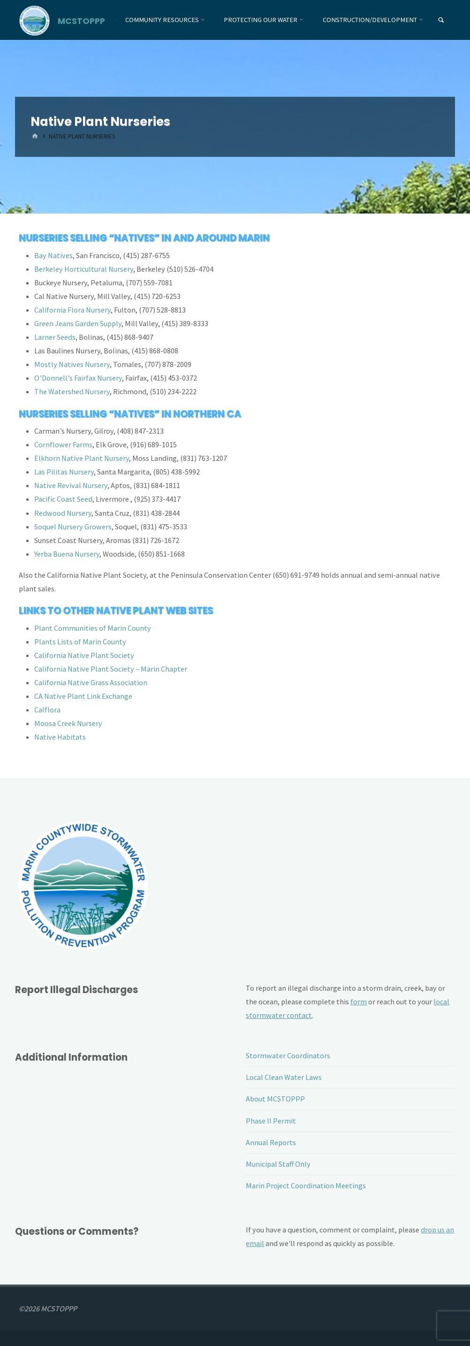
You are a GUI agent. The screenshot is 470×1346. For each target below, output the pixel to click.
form (358, 1001)
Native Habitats (60, 737)
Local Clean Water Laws (284, 1077)
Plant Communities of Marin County (92, 628)
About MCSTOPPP (275, 1098)
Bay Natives (53, 255)
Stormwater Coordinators (288, 1055)
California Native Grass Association (90, 682)
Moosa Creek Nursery (68, 723)
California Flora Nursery (72, 309)
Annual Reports (271, 1142)
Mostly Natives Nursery (72, 364)
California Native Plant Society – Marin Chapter (110, 668)
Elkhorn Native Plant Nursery (81, 458)
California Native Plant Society (84, 655)
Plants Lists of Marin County (80, 641)
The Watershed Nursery (72, 391)
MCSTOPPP (81, 20)
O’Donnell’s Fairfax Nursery (78, 377)
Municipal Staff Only (278, 1164)
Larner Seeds (55, 337)
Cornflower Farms (63, 444)
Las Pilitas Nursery (64, 471)
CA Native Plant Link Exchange (83, 696)
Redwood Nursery (62, 513)
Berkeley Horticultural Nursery (83, 269)
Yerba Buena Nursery (66, 553)
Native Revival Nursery (70, 485)
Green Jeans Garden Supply (77, 323)
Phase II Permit (271, 1120)
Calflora (47, 709)
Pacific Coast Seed (63, 499)
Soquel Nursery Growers (73, 526)
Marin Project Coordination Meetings (306, 1185)
